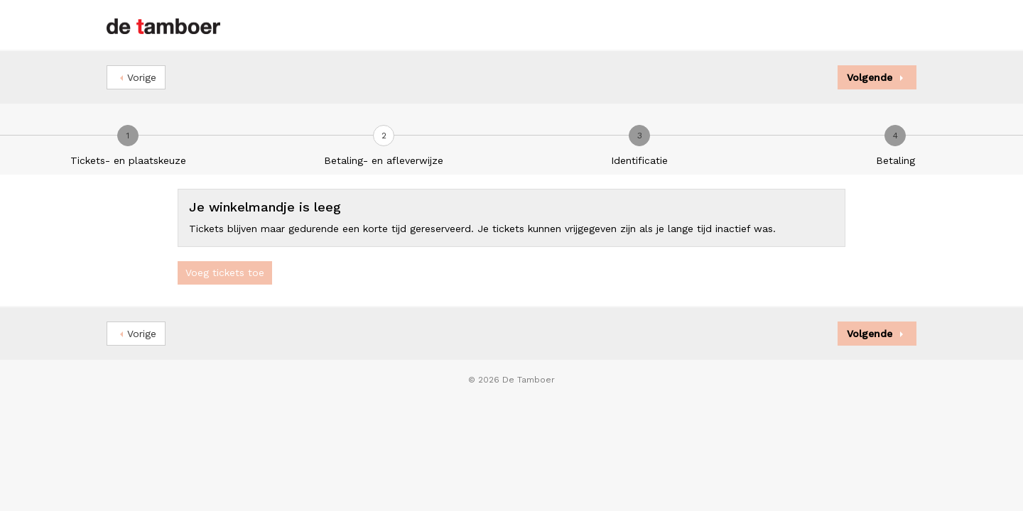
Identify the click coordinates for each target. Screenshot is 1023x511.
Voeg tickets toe (224, 272)
